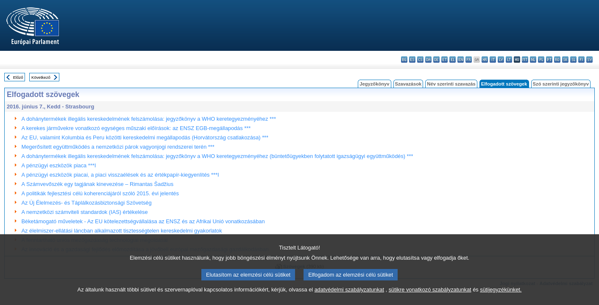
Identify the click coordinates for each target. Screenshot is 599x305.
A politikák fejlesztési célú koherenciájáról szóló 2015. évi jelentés (100, 193)
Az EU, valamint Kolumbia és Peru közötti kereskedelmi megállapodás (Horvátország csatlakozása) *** (145, 137)
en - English (460, 59)
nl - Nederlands (533, 59)
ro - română (557, 59)
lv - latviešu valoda (501, 59)
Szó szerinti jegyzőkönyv (561, 83)
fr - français (468, 59)
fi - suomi (581, 59)
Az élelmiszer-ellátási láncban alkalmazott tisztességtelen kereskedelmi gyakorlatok (122, 230)
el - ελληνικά (452, 59)
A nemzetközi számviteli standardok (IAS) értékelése (85, 212)
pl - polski (541, 59)
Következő (40, 77)
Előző (18, 77)
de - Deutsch (436, 59)
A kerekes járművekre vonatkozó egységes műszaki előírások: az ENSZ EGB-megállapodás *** (136, 128)
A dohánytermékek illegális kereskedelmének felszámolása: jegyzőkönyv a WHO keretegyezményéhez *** (149, 119)
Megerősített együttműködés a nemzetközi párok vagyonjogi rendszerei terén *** (118, 147)
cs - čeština (420, 59)
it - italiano (493, 59)
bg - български (404, 59)
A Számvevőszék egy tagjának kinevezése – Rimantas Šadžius (98, 184)
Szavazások (408, 83)
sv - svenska (589, 59)
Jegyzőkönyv (374, 83)
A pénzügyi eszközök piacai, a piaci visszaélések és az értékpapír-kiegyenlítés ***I (120, 175)
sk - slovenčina (565, 59)
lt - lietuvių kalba (509, 59)
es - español (412, 59)
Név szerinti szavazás (451, 83)
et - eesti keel (444, 59)
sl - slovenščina (573, 59)
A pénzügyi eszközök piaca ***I (59, 165)
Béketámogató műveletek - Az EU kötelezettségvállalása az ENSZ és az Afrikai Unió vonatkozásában (143, 221)
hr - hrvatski (485, 59)
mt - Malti (525, 59)
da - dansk (428, 59)
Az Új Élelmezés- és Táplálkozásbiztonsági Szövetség (87, 203)
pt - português (549, 59)
